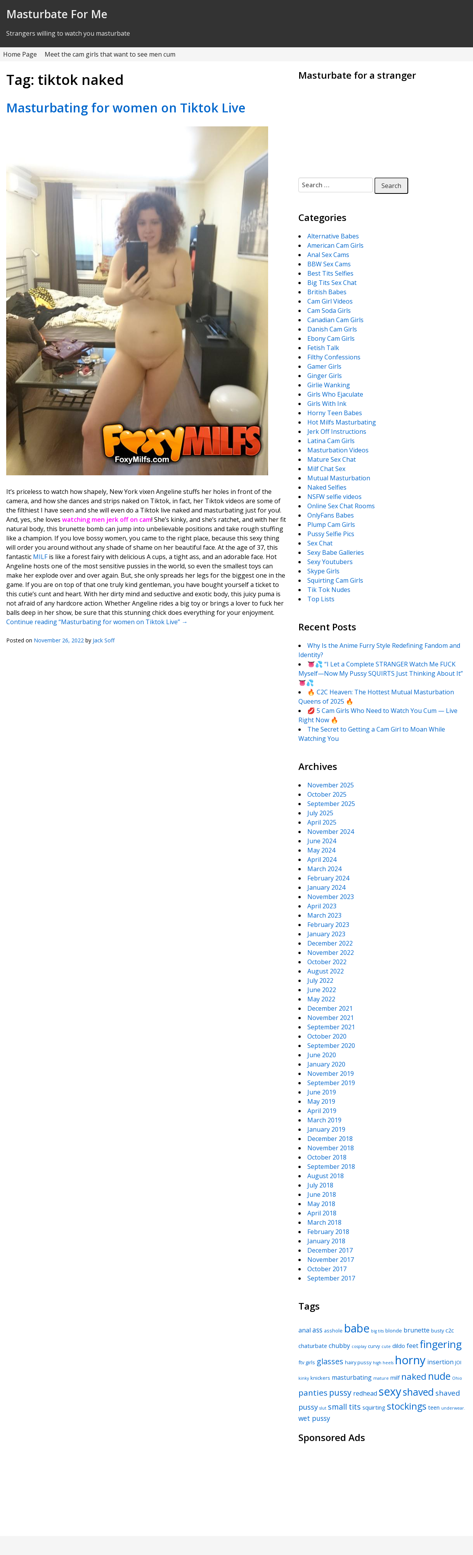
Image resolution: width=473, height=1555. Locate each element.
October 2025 (327, 794)
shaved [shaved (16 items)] (418, 1391)
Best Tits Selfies (330, 273)
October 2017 (327, 1269)
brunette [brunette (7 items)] (417, 1330)
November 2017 (330, 1259)
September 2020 (331, 1045)
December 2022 (330, 943)
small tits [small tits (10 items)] (344, 1406)
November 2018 (330, 1148)
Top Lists (320, 599)
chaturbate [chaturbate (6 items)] (312, 1346)
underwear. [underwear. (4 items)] (453, 1408)
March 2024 (324, 869)
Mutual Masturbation (338, 478)
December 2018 (330, 1138)
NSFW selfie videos (334, 496)
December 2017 (330, 1250)
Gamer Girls (324, 366)
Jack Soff (103, 640)
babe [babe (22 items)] (356, 1328)
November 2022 (330, 952)
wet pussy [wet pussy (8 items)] (314, 1418)
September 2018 (331, 1166)
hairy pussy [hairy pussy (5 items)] (358, 1362)
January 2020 (326, 1064)
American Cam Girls (335, 245)
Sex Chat (320, 543)
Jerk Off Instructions (336, 431)
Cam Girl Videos (330, 301)
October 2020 (327, 1036)
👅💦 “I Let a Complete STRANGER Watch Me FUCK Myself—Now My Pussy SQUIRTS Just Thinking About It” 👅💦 (380, 673)
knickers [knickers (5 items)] (320, 1377)
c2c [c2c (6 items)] (449, 1330)
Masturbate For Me (56, 14)
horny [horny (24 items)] (410, 1360)
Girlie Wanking (328, 385)
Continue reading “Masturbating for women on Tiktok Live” (97, 622)
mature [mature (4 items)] (381, 1378)
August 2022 (325, 971)
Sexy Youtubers (330, 561)
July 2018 (320, 1185)
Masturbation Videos (338, 450)
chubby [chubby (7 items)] (339, 1345)
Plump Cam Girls (331, 524)
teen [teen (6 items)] (434, 1407)
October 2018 (327, 1157)
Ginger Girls (324, 375)
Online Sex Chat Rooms (341, 506)
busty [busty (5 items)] (437, 1330)
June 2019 (321, 1092)
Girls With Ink (327, 403)
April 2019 (321, 1110)
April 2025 (321, 822)
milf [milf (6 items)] (395, 1377)
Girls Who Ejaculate (335, 394)
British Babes (327, 292)
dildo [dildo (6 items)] (398, 1346)
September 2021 (331, 1027)
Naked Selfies (327, 487)
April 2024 (321, 859)
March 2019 (324, 1120)
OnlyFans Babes (330, 515)
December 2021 (330, 1008)
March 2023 (324, 915)
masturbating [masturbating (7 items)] (352, 1377)
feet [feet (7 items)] (412, 1345)
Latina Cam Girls (331, 441)
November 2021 (330, 1017)
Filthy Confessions (333, 357)
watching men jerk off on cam (106, 519)
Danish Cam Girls (332, 329)
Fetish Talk (323, 347)
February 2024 (328, 878)
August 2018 (325, 1176)
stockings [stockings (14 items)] (406, 1406)
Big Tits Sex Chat (332, 282)
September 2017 (331, 1278)
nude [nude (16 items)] (439, 1375)
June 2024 (321, 841)
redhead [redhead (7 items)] (365, 1393)
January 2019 (326, 1129)
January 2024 (326, 887)
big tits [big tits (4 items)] (377, 1331)
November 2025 (330, 785)
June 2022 (321, 989)
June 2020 (321, 1055)
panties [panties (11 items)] (312, 1392)
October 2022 (327, 962)
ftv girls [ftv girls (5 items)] (306, 1362)
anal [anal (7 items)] (304, 1330)
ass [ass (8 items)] (317, 1329)
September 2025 (331, 803)
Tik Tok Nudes (328, 589)
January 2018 (326, 1241)
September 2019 (331, 1083)
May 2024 (321, 850)
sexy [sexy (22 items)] (390, 1391)
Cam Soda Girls (329, 310)
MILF (40, 556)
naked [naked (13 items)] (413, 1376)
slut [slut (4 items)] (322, 1408)
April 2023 (321, 906)
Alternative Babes (333, 236)
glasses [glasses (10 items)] (330, 1361)
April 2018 (321, 1213)
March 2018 (324, 1222)
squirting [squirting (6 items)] (373, 1407)
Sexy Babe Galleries (335, 552)
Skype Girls (323, 571)
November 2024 (330, 831)
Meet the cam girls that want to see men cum (110, 54)
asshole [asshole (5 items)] (333, 1330)
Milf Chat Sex (326, 468)
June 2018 (321, 1194)
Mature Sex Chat (331, 459)
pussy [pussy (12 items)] (340, 1392)
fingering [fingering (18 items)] (441, 1344)
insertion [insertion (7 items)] (440, 1362)
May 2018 (321, 1203)
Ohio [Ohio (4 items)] (457, 1378)
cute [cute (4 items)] (386, 1346)
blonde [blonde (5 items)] (393, 1330)
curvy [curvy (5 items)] (374, 1346)
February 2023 (328, 924)
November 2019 (330, 1073)
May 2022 (321, 999)
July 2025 (320, 813)
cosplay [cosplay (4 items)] (359, 1346)
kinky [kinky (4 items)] (303, 1378)
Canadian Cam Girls (335, 320)
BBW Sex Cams (329, 264)
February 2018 (328, 1231)
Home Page (20, 54)
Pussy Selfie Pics (330, 534)
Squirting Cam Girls (335, 580)
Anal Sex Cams (328, 254)
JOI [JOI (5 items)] (458, 1362)
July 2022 (320, 980)
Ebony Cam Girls (331, 338)
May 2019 (321, 1101)
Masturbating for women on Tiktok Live (126, 107)
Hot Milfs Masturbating (341, 422)
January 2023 (326, 934)
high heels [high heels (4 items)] (383, 1362)
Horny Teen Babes (334, 413)
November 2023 (330, 896)
